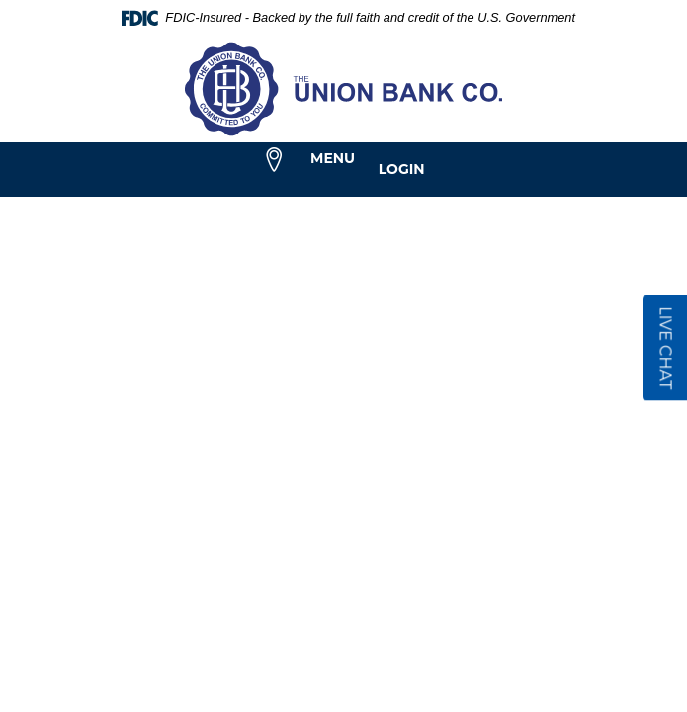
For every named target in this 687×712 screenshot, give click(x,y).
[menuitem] (274, 160)
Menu (332, 158)
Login (402, 169)
